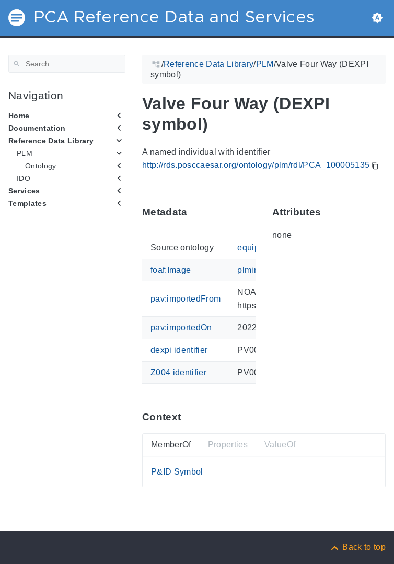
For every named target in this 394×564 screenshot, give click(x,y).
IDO (23, 178)
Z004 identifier (178, 371)
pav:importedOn (181, 327)
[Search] (66, 64)
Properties (228, 444)
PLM (24, 153)
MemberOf (171, 444)
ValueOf (279, 444)
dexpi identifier (178, 350)
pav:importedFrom (185, 298)
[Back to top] (357, 547)
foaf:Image (170, 269)
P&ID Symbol (177, 471)
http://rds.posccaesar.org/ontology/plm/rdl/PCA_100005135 (255, 164)
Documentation (36, 128)
